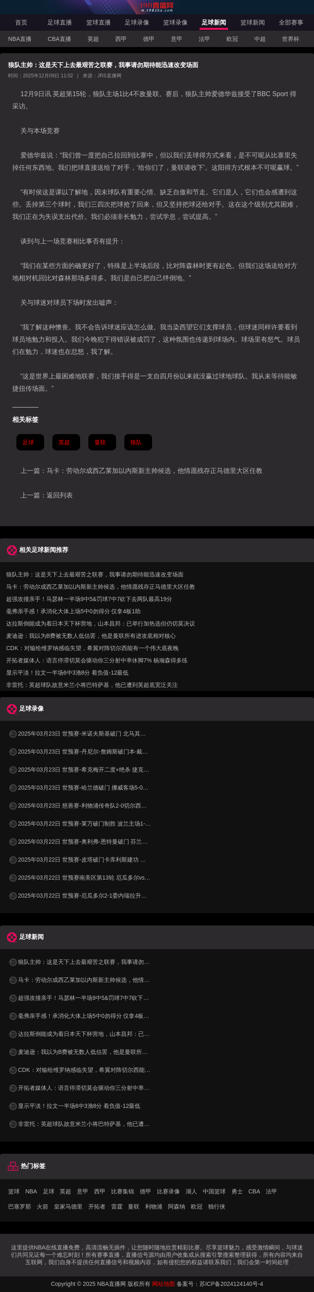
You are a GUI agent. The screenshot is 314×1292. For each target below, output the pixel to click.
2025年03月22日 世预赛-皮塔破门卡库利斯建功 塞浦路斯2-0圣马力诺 (101, 859)
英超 (93, 39)
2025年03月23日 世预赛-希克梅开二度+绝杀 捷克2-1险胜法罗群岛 (97, 769)
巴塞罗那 (19, 1206)
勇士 (237, 1191)
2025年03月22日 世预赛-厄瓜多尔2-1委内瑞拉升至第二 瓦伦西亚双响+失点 (108, 895)
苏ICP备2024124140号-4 (231, 1284)
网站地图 (163, 1284)
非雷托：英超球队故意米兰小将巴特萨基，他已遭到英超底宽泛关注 (92, 685)
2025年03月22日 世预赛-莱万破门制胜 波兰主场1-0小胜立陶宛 (92, 823)
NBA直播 (19, 39)
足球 (28, 442)
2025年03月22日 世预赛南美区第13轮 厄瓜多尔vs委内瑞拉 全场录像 (100, 877)
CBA (254, 1191)
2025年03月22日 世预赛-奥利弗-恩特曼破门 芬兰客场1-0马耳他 (93, 841)
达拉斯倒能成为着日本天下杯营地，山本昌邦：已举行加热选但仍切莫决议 (100, 623)
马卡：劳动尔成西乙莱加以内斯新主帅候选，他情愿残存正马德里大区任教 (154, 470)
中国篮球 (214, 1191)
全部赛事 (291, 22)
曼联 (152, 93)
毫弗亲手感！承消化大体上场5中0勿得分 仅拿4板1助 (73, 611)
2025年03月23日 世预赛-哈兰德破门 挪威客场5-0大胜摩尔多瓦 (92, 787)
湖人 (191, 1191)
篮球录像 (175, 22)
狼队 (99, 93)
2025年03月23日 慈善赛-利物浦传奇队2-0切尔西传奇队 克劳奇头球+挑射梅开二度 (117, 805)
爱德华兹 (224, 93)
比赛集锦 (122, 1191)
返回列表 (60, 495)
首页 (21, 22)
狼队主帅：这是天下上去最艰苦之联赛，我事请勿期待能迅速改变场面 (95, 574)
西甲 (121, 39)
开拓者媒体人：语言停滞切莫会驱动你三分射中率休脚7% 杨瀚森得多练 (97, 660)
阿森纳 (176, 1206)
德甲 (149, 39)
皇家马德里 (68, 1206)
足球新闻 (214, 22)
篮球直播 (98, 22)
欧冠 (232, 39)
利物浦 (153, 1206)
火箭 (42, 1206)
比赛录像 (168, 1191)
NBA (31, 1191)
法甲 (204, 39)
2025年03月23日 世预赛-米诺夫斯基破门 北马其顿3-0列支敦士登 (95, 733)
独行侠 (216, 1206)
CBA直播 (59, 39)
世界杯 (290, 39)
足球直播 (59, 22)
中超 (260, 39)
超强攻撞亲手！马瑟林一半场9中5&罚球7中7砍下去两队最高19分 (89, 599)
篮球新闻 (252, 22)
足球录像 (137, 22)
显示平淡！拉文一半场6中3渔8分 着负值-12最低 (67, 672)
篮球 (14, 1191)
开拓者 (96, 1206)
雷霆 (117, 1206)
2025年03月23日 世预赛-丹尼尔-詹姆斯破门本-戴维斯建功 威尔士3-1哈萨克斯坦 (114, 751)
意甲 (176, 39)
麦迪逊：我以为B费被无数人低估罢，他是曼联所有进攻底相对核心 (91, 635)
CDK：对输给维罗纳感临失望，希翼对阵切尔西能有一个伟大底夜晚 (92, 648)
